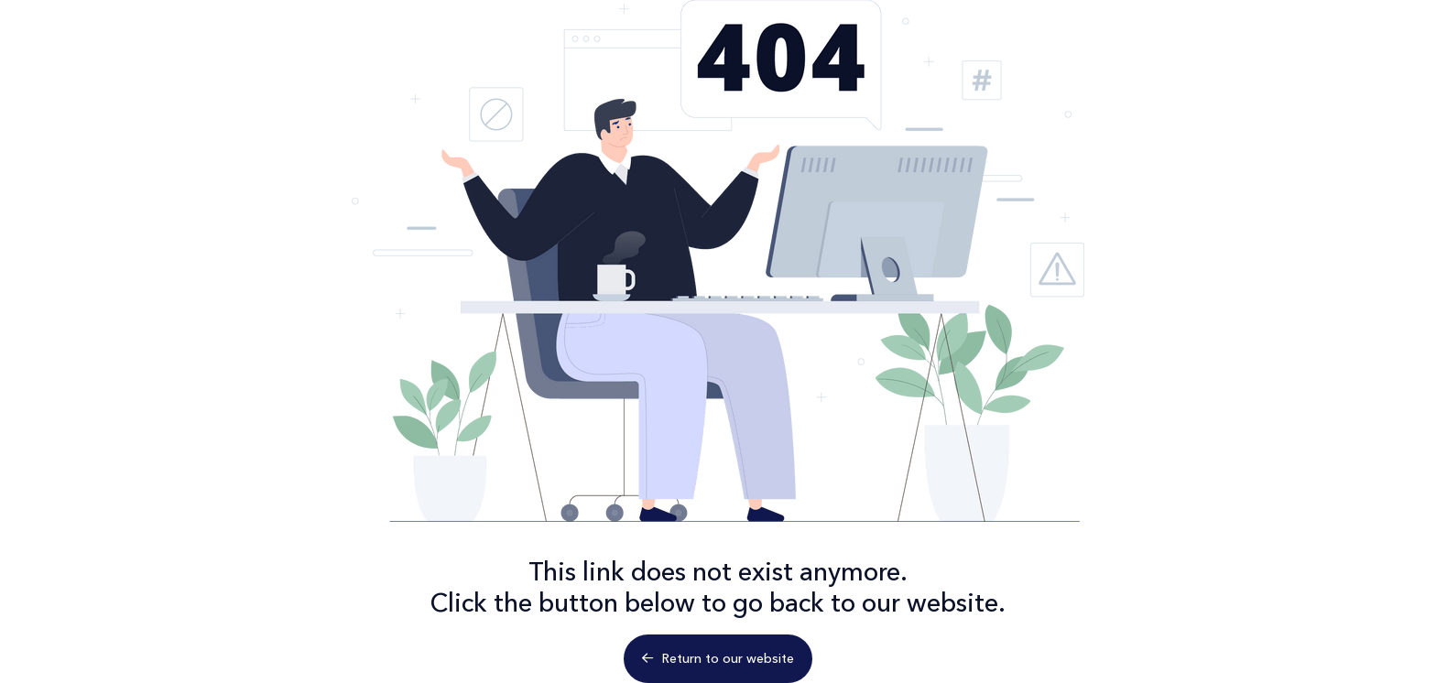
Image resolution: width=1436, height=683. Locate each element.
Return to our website (718, 659)
